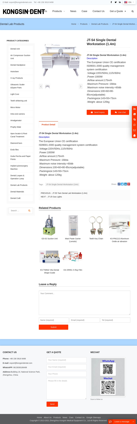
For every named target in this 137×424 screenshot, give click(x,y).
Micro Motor (15, 107)
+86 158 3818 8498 (45, 2)
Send (52, 404)
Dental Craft (15, 198)
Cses (71, 417)
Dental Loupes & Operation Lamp (17, 177)
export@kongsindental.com (20, 2)
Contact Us (80, 417)
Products (57, 417)
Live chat (120, 112)
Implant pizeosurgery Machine (19, 167)
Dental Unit (15, 49)
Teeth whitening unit (18, 101)
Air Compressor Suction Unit (20, 56)
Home (39, 417)
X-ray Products (16, 78)
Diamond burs (16, 143)
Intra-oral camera (17, 114)
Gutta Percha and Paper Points (20, 157)
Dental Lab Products (18, 185)
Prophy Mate (15, 127)
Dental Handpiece (17, 65)
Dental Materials (17, 192)
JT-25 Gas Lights (55, 196)
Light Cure (14, 94)
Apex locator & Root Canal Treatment (18, 135)
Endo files (14, 150)
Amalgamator (16, 120)
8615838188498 (20, 367)
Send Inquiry (98, 112)
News (65, 417)
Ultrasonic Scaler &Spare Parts (17, 86)
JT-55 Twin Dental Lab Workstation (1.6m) (69, 193)
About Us (48, 417)
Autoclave (14, 71)
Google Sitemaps (93, 417)
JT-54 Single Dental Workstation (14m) (62, 184)
